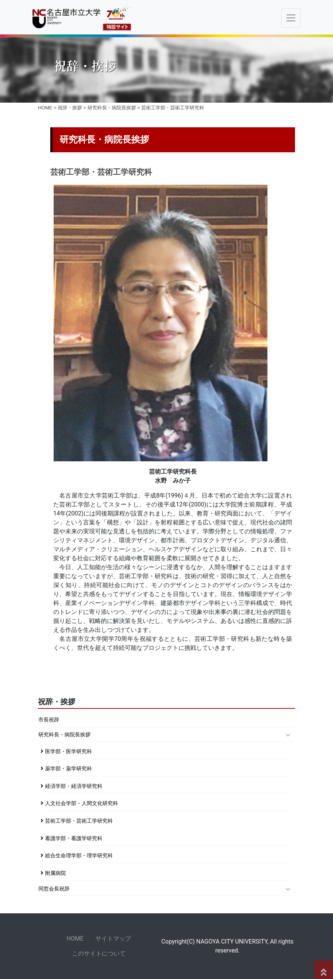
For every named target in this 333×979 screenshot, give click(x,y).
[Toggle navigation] (291, 18)
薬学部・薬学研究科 (68, 769)
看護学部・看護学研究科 (73, 838)
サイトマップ (113, 938)
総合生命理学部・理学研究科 (79, 855)
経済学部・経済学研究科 (73, 786)
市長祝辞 (48, 720)
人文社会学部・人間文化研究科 (81, 803)
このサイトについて (99, 953)
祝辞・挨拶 (70, 107)
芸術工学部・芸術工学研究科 (79, 821)
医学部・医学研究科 (68, 751)
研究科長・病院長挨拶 (112, 107)
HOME (45, 107)
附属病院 (55, 873)
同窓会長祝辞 (54, 889)
